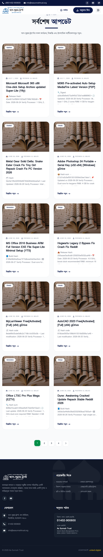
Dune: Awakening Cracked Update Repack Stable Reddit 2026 (75, 399)
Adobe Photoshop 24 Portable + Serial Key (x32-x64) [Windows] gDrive (77, 165)
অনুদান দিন (83, 10)
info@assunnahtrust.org (35, 3)
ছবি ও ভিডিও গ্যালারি (62, 491)
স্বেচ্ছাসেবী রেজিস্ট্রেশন (87, 487)
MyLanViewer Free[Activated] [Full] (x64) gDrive (23, 323)
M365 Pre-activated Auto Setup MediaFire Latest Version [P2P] (76, 85)
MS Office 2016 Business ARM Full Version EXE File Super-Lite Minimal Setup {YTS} (25, 247)
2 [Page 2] (44, 443)
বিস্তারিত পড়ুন (12, 112)
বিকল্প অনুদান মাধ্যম (62, 487)
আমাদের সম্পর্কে (61, 482)
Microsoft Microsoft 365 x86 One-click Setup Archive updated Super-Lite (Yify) (25, 87)
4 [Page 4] (58, 443)
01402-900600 (14, 524)
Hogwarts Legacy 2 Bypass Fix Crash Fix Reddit (76, 245)
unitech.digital (95, 550)
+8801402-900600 (11, 3)
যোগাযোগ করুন (85, 491)
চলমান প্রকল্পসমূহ (86, 482)
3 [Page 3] (51, 443)
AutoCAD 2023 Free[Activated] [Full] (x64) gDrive (76, 323)
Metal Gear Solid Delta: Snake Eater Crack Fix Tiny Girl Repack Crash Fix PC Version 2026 (24, 167)
